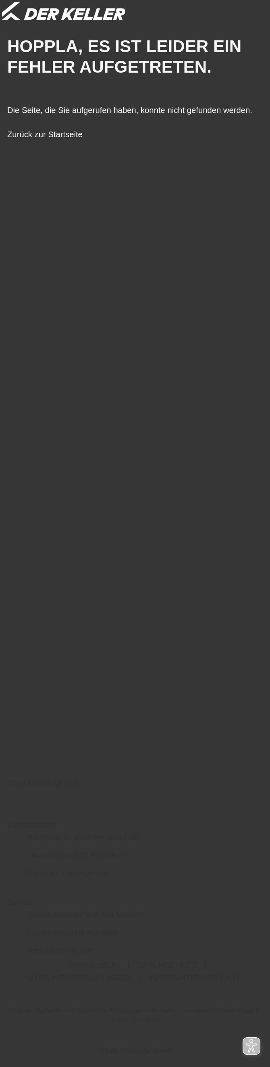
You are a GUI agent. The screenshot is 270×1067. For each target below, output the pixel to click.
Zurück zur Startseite (45, 134)
